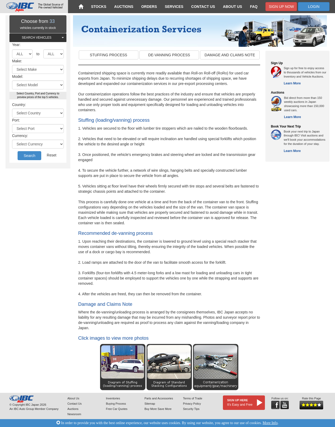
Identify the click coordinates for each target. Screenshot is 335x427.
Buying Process (116, 403)
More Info (270, 423)
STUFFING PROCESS (108, 55)
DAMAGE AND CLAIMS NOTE (230, 55)
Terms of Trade (192, 398)
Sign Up (277, 63)
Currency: (20, 136)
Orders (149, 6)
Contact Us (203, 6)
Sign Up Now (281, 6)
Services (174, 6)
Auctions (123, 6)
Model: (17, 76)
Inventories (113, 398)
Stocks (98, 6)
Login (314, 6)
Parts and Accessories (158, 398)
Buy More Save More (157, 408)
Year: (16, 45)
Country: (19, 105)
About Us (232, 6)
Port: (16, 120)
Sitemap (149, 403)
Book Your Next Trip (286, 126)
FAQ (254, 6)
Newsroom (74, 414)
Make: (17, 61)
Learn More (292, 83)
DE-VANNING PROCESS (169, 55)
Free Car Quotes (116, 408)
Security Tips (191, 408)
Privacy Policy (192, 403)
